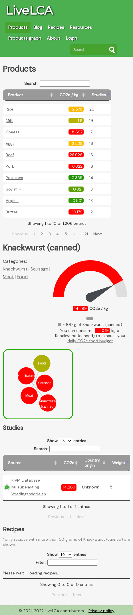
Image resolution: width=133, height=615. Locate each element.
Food (22, 277)
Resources (81, 27)
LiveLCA (29, 10)
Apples (12, 200)
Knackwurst (15, 269)
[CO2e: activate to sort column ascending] (69, 463)
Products (18, 27)
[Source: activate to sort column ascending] (31, 463)
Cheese (13, 132)
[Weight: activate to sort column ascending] (119, 463)
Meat (8, 277)
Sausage (39, 269)
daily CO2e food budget (90, 340)
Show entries (66, 441)
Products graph (24, 38)
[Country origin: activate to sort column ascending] (93, 463)
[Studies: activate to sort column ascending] (98, 95)
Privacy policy (101, 610)
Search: (57, 84)
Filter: (67, 563)
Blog (37, 27)
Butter (11, 212)
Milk (9, 120)
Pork (10, 166)
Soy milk (13, 189)
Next (97, 234)
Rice (9, 109)
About (53, 38)
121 (85, 234)
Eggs (10, 143)
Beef (10, 154)
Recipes (56, 27)
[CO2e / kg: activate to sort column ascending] (70, 95)
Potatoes (14, 177)
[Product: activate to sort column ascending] (29, 95)
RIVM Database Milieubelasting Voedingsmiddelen (28, 487)
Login (71, 38)
